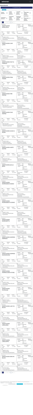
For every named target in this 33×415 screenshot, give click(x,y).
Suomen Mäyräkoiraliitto (28, 383)
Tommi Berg (10, 382)
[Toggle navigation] (30, 1)
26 (12, 22)
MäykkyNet (5, 1)
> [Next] (14, 22)
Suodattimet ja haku (16, 7)
